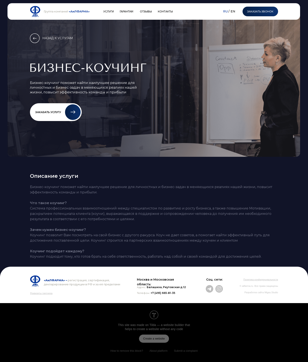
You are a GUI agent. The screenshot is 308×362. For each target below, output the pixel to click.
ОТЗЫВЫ (146, 11)
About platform (159, 350)
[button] (73, 112)
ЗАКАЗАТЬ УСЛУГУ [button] (48, 112)
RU (225, 11)
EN (233, 11)
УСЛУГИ (108, 11)
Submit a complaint (186, 350)
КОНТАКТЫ (165, 11)
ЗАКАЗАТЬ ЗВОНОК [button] (260, 11)
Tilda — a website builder (167, 325)
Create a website (154, 338)
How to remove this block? (126, 350)
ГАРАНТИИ (126, 11)
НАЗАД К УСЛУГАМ (57, 38)
